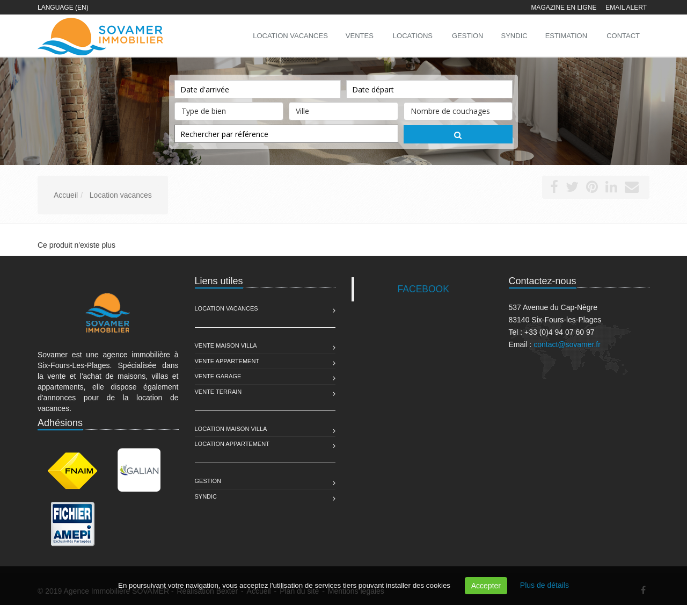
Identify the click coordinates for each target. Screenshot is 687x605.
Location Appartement (232, 444)
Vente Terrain (218, 391)
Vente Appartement (227, 361)
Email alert (626, 7)
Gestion (208, 481)
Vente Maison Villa (226, 345)
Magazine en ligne (563, 7)
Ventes (360, 36)
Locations (413, 36)
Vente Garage (218, 376)
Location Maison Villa (231, 429)
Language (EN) (63, 7)
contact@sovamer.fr (567, 344)
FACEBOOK (423, 289)
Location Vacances (226, 308)
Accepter (486, 585)
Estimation (566, 36)
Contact (623, 36)
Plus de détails (544, 585)
